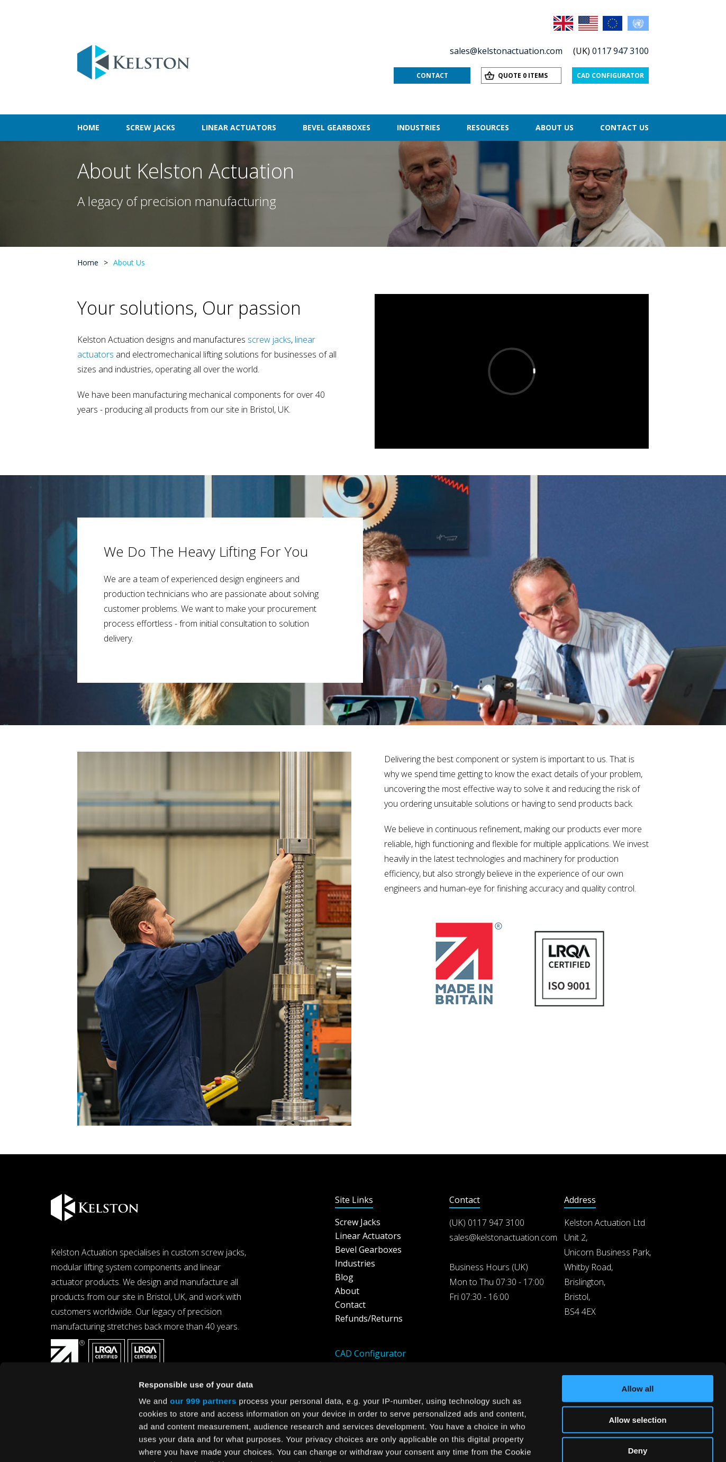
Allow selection (637, 1329)
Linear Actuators (239, 127)
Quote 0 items (523, 75)
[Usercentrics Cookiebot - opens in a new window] (68, 1441)
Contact (432, 75)
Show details (555, 1441)
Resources (488, 127)
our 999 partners (203, 1310)
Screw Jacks (150, 127)
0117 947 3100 (620, 51)
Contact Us (624, 127)
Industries (418, 127)
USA (589, 23)
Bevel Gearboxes (336, 127)
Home (88, 127)
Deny (638, 1360)
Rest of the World (638, 23)
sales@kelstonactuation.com (506, 51)
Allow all (638, 1298)
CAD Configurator (610, 75)
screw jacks (269, 339)
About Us (555, 127)
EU (613, 23)
